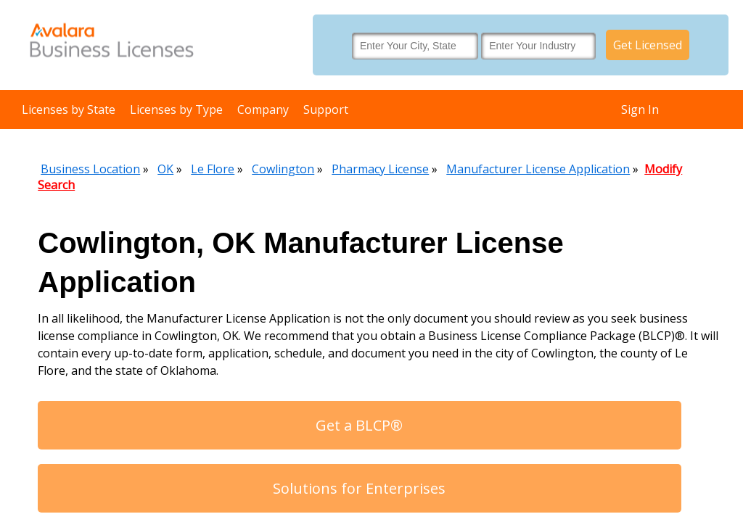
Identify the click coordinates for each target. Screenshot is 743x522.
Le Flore (212, 169)
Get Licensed (647, 45)
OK (165, 169)
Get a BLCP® (359, 425)
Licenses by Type (176, 109)
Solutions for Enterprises (359, 488)
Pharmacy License (380, 169)
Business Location (90, 169)
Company (263, 109)
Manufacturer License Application (538, 169)
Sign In (640, 109)
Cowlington (283, 169)
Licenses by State (68, 109)
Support (325, 109)
